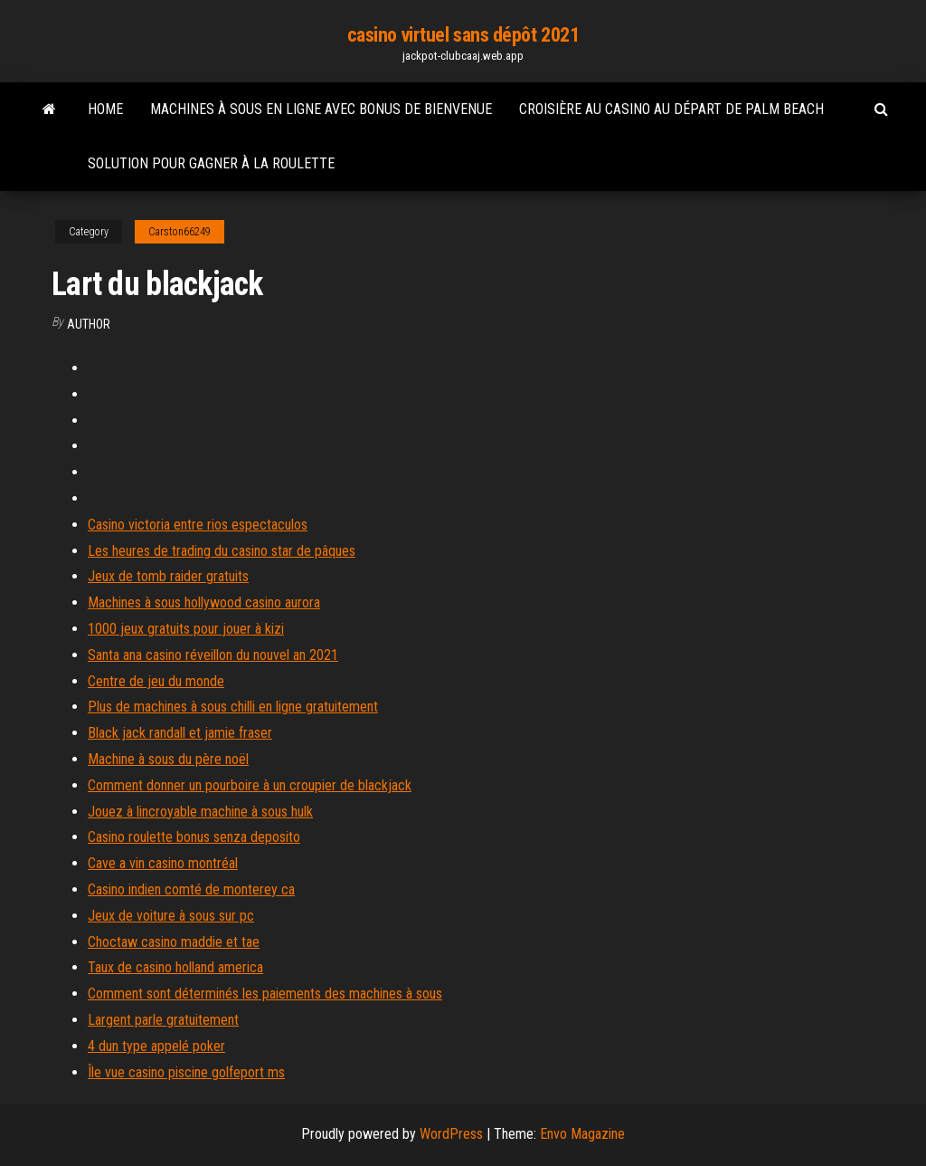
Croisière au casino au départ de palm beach (671, 109)
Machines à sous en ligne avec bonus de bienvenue (321, 109)
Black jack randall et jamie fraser (180, 732)
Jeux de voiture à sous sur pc (171, 915)
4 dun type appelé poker (156, 1046)
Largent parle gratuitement (163, 1019)
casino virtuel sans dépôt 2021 (463, 35)
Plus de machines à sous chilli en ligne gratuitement (233, 706)
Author (88, 324)
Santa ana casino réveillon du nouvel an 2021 (213, 655)
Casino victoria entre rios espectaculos (197, 524)
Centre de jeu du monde (156, 681)
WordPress (451, 1133)
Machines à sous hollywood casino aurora (204, 602)
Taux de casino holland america (175, 967)
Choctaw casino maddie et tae (174, 942)
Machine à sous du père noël (168, 759)
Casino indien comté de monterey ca (191, 889)
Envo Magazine (582, 1133)
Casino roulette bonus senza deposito (194, 837)
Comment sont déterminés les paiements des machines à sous (265, 993)
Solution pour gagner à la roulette (211, 163)
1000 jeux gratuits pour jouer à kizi (186, 628)
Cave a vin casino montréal (163, 863)
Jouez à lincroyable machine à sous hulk (200, 811)
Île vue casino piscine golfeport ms (186, 1072)
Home (105, 109)
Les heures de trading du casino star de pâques (221, 550)
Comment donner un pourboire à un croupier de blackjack (249, 785)
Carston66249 (179, 231)
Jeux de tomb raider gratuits (168, 576)
